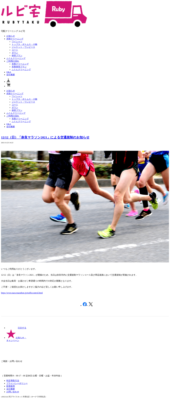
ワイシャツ (17, 41)
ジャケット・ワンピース (23, 47)
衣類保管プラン (19, 67)
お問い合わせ (12, 392)
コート (15, 50)
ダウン (15, 53)
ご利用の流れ (12, 61)
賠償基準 (10, 386)
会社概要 (10, 75)
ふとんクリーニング (16, 58)
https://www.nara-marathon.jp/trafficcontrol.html (22, 293)
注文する (16, 328)
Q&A (8, 72)
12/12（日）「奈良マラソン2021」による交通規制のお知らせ (45, 137)
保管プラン (17, 55)
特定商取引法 (12, 380)
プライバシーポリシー (17, 383)
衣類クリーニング (14, 39)
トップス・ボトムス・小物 (24, 44)
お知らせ (10, 36)
